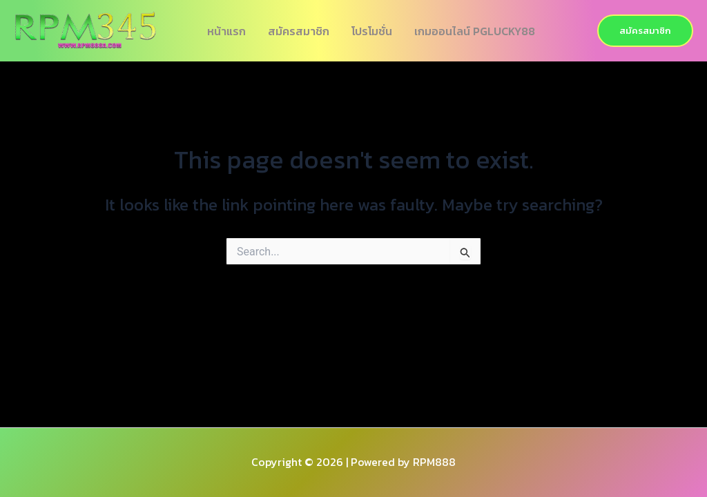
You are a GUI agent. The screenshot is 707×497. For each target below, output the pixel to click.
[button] (645, 30)
